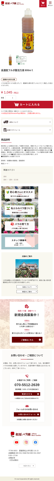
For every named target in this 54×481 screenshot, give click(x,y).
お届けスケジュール (13, 130)
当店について (27, 287)
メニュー (50, 5)
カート (43, 5)
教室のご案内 (27, 292)
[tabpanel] (27, 30)
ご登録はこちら (27, 340)
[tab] (10, 60)
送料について (13, 122)
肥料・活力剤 (13, 180)
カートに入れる (30, 104)
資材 (4, 176)
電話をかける (27, 394)
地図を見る (27, 466)
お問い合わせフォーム (27, 414)
